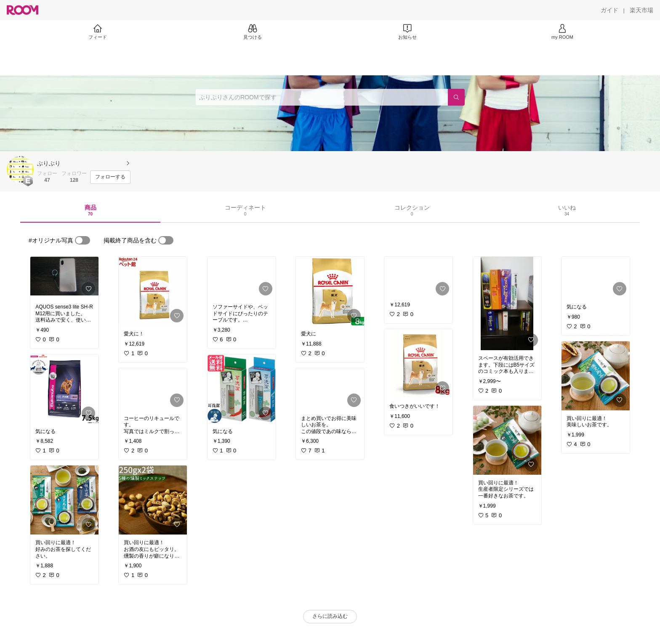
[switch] (82, 240)
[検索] (456, 97)
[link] (64, 278)
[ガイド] (609, 10)
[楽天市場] (641, 10)
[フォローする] (110, 177)
